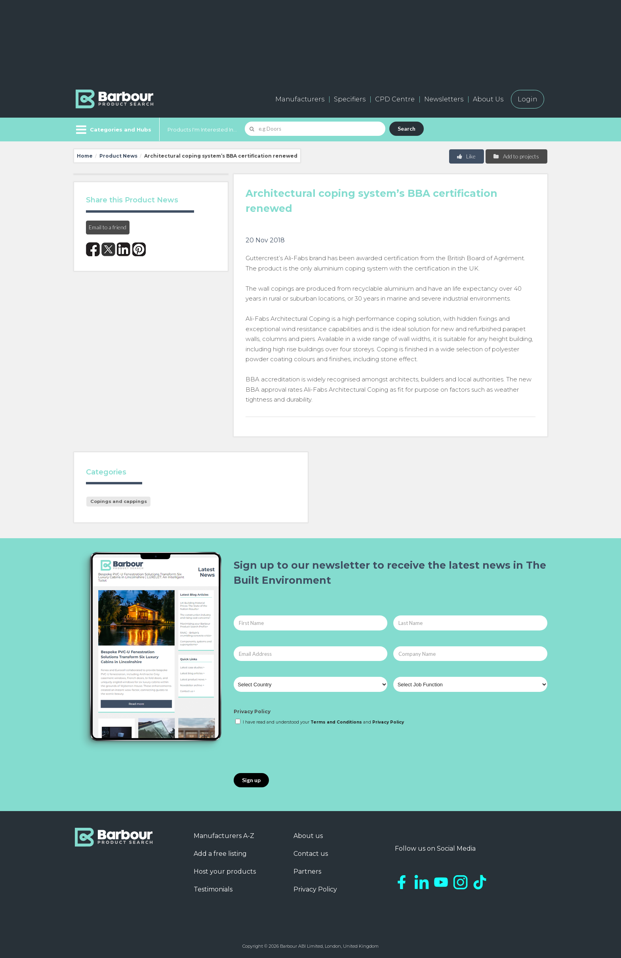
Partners (307, 871)
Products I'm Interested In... (202, 129)
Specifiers (350, 99)
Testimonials (213, 889)
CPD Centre (395, 99)
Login (527, 99)
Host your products (225, 871)
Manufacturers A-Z (224, 836)
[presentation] (294, 749)
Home (85, 156)
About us (308, 836)
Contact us (310, 853)
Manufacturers (299, 99)
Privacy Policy (252, 711)
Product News (118, 156)
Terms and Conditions (336, 722)
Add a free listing (220, 853)
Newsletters (443, 99)
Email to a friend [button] (107, 227)
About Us (488, 99)
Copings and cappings (118, 501)
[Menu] (112, 129)
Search (406, 128)
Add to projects (516, 156)
